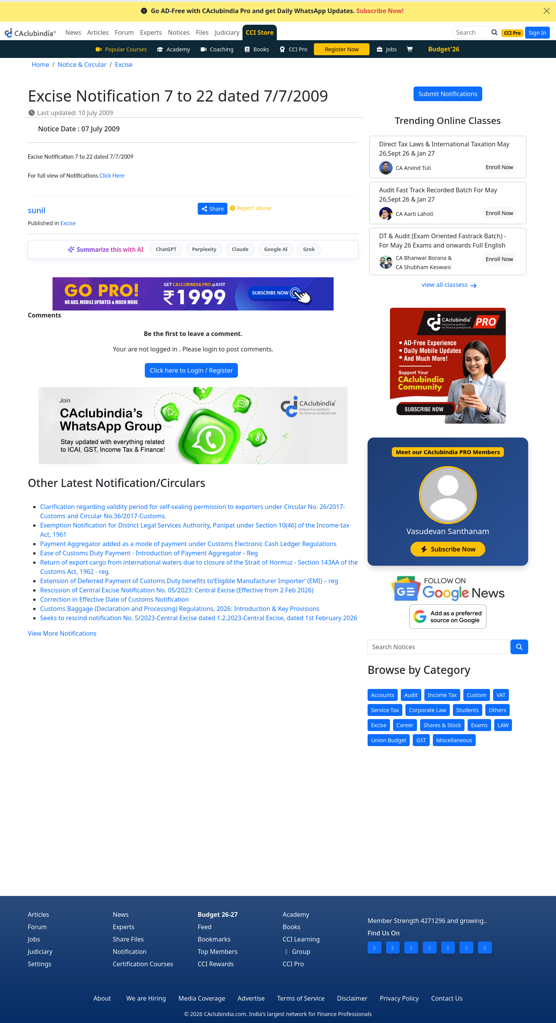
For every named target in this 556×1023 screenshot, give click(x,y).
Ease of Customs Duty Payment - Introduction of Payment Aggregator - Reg (149, 553)
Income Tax (442, 695)
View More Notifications (62, 633)
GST (421, 740)
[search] (519, 647)
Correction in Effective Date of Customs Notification (114, 599)
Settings (39, 964)
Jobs (386, 49)
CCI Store (260, 32)
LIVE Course (342, 49)
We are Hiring (146, 998)
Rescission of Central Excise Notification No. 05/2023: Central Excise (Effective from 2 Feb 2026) (177, 590)
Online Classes (448, 120)
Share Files (128, 939)
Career (405, 725)
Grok (309, 249)
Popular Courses (121, 49)
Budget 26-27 (218, 914)
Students (467, 710)
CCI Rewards (216, 964)
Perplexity (204, 249)
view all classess (449, 284)
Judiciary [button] (227, 32)
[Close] (546, 11)
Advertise (250, 998)
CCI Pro (293, 49)
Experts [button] (151, 32)
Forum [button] (124, 32)
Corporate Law (427, 710)
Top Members (217, 951)
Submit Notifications (448, 94)
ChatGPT (166, 249)
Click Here (112, 175)
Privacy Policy (399, 998)
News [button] (73, 32)
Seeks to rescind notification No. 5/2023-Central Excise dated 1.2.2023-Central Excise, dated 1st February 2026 (198, 618)
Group (296, 951)
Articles (38, 914)
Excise (68, 223)
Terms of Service (301, 998)
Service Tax (385, 710)
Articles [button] (97, 32)
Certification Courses (143, 964)
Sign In (537, 32)
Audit (411, 695)
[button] (492, 32)
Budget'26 (443, 49)
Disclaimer (352, 998)
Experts (123, 927)
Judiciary (40, 951)
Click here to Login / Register (191, 370)
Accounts (382, 695)
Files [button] (202, 32)
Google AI (276, 249)
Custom (476, 695)
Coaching (217, 49)
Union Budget (388, 740)
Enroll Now (499, 167)
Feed (205, 927)
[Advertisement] (278, 838)
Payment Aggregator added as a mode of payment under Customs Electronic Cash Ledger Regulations (188, 543)
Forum (37, 927)
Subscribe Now (447, 549)
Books (256, 49)
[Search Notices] (439, 647)
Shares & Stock (442, 725)
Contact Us (447, 998)
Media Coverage (201, 998)
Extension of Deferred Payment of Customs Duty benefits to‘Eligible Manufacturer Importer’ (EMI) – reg (189, 581)
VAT (501, 695)
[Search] (472, 32)
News (121, 914)
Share (212, 208)
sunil (37, 210)
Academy (173, 49)
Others (497, 710)
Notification (130, 951)
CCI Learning (301, 939)
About (102, 998)
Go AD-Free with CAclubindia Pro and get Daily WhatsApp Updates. (272, 11)
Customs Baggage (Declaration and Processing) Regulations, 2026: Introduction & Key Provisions (179, 608)
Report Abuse (250, 208)
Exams (479, 725)
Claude (240, 249)
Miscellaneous (454, 740)
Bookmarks (214, 939)
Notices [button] (179, 32)
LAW (503, 725)
